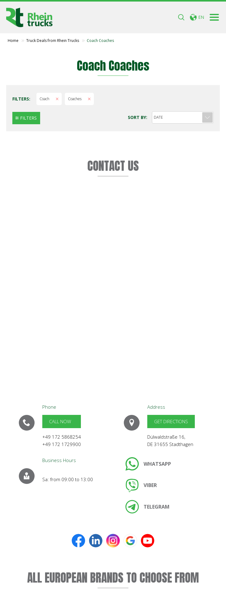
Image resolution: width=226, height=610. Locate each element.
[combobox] (183, 117)
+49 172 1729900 (61, 444)
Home (13, 40)
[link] (148, 464)
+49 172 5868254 (61, 437)
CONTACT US (113, 166)
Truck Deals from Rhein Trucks (52, 40)
